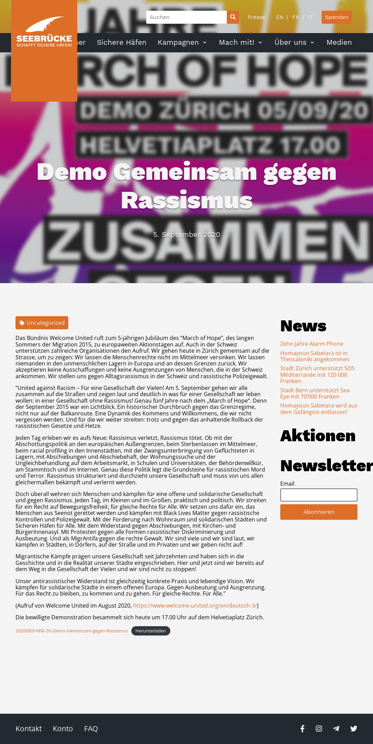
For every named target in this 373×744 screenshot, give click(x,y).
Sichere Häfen (122, 42)
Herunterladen (150, 631)
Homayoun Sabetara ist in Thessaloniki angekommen (315, 356)
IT (309, 17)
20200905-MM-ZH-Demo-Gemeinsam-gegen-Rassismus (72, 631)
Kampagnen (178, 42)
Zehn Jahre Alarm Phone (311, 344)
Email (287, 483)
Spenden (337, 17)
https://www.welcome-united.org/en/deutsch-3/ (195, 605)
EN (280, 17)
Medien (339, 42)
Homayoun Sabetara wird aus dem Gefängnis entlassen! (318, 408)
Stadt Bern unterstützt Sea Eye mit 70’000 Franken (315, 393)
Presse (256, 17)
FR (295, 17)
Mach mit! (236, 42)
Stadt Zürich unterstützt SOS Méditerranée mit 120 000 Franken (317, 374)
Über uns (290, 42)
